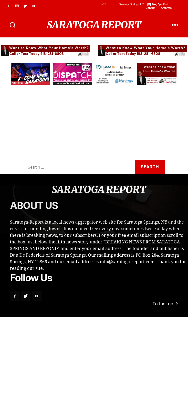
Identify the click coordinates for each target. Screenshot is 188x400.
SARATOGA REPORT (94, 25)
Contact (150, 7)
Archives (166, 7)
